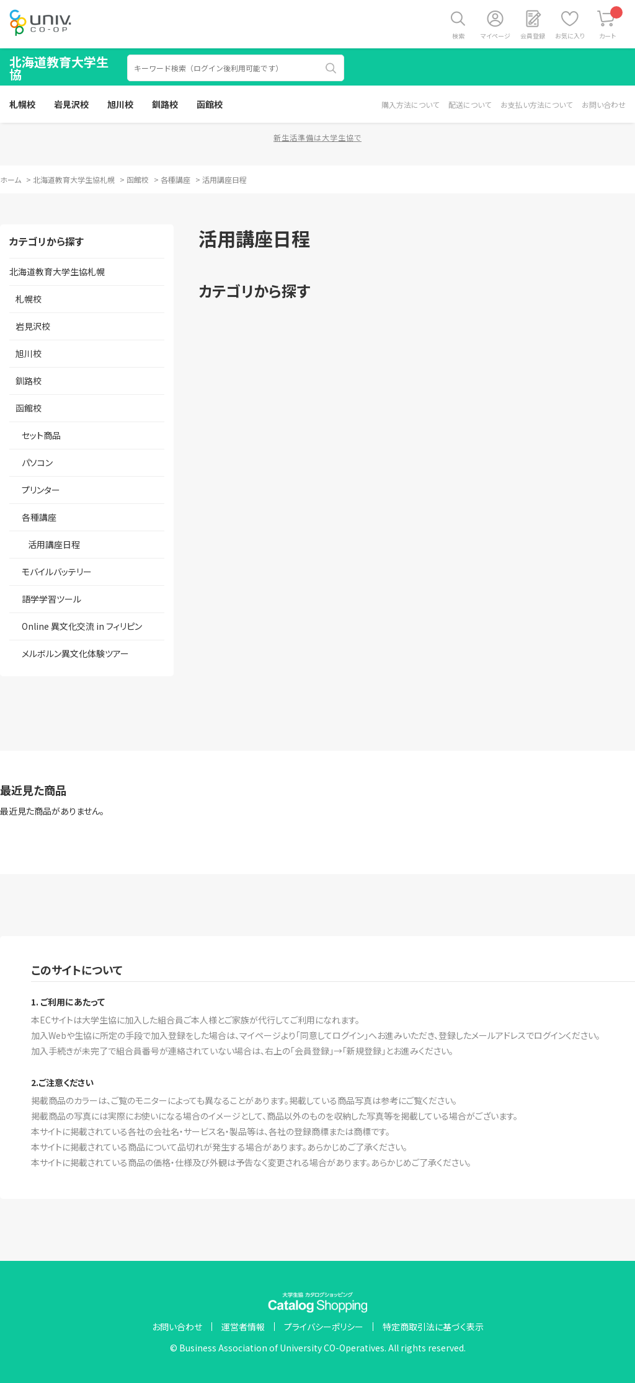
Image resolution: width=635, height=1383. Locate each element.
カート (611, 23)
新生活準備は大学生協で (317, 137)
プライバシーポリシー (323, 1326)
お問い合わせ (604, 104)
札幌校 (22, 104)
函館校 (210, 104)
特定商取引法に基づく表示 (433, 1326)
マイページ (495, 35)
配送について (469, 104)
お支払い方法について (536, 104)
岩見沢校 (71, 104)
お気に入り (570, 35)
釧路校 (165, 104)
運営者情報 (243, 1326)
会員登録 (532, 35)
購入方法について (410, 104)
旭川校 (120, 104)
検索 (458, 35)
